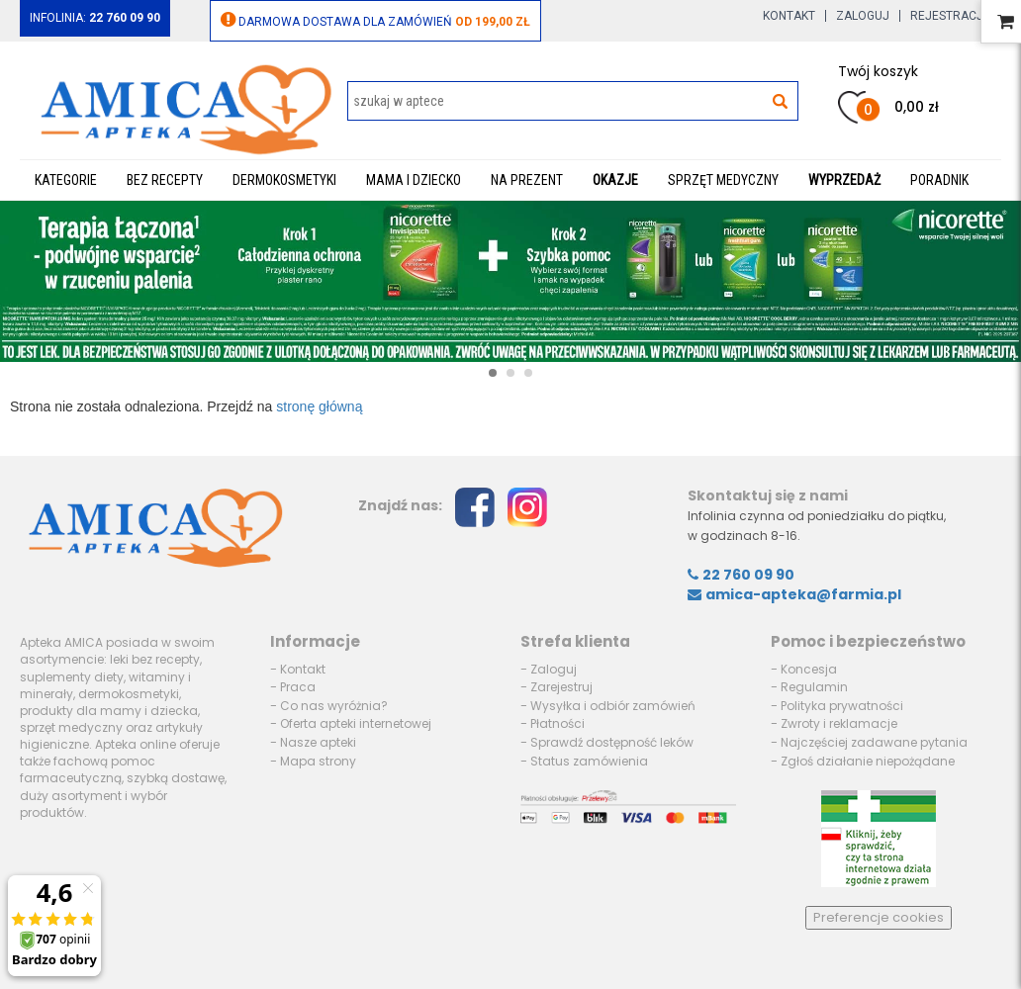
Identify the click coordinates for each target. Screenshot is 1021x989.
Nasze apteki (318, 742)
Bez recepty (165, 180)
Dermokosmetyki (284, 180)
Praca (298, 686)
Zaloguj (862, 16)
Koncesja (809, 669)
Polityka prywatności (842, 705)
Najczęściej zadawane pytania (874, 742)
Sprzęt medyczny (723, 180)
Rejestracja (950, 16)
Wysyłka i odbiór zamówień (613, 705)
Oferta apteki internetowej (355, 723)
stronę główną (319, 406)
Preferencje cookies (878, 917)
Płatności (557, 723)
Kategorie (66, 180)
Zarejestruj (561, 686)
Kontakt (789, 16)
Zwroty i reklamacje (839, 723)
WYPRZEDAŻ (844, 180)
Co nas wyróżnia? (334, 705)
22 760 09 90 (741, 574)
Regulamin (814, 686)
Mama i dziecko (413, 180)
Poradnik (939, 180)
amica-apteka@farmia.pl (794, 594)
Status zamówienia (589, 761)
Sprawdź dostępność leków (612, 742)
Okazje (615, 180)
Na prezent (527, 180)
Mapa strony (318, 761)
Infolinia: (95, 18)
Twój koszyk (878, 71)
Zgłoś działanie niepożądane (868, 761)
